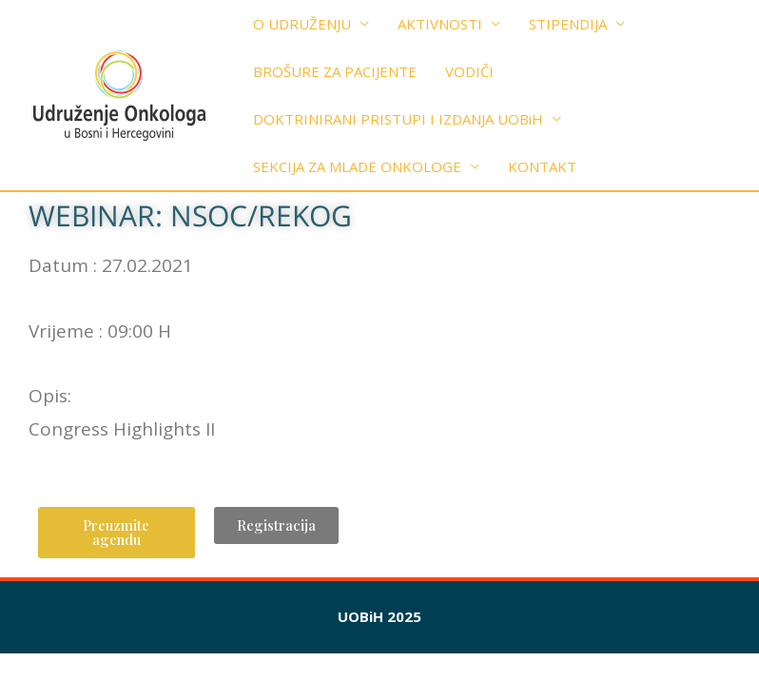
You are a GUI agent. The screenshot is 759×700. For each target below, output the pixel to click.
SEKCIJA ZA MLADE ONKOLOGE (357, 166)
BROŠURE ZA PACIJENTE (335, 71)
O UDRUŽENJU (302, 23)
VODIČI (469, 71)
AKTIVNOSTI (440, 23)
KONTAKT (542, 166)
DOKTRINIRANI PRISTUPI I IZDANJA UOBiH (398, 118)
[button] (116, 532)
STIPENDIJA (568, 23)
